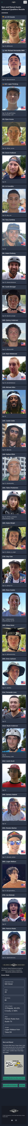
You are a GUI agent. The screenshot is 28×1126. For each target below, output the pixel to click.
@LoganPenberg (11, 113)
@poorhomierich (11, 79)
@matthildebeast (11, 382)
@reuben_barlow (11, 857)
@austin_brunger (11, 315)
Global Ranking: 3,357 (8, 114)
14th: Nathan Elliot (8, 454)
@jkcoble (9, 450)
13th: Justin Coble (8, 421)
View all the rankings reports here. (14, 971)
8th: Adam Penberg (8, 253)
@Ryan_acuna (10, 148)
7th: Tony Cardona (8, 220)
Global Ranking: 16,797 (8, 621)
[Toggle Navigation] (2, 2)
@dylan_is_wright (11, 552)
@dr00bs (9, 688)
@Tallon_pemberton (12, 517)
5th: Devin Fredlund (9, 153)
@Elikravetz (10, 46)
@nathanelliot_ (10, 483)
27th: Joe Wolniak (8, 895)
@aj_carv (9, 215)
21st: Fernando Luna (9, 692)
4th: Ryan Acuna (8, 119)
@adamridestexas (11, 282)
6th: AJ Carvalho (8, 186)
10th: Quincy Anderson (10, 320)
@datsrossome (10, 619)
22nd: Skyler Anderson (10, 726)
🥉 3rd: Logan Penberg (10, 84)
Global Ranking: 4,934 (8, 518)
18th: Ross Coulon (8, 590)
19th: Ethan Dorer (8, 625)
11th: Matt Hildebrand (9, 354)
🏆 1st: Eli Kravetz (8, 17)
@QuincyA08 (10, 349)
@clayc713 (9, 585)
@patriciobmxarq (11, 957)
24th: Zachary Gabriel (9, 794)
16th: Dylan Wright (8, 523)
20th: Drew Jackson (9, 659)
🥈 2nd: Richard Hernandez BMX (13, 50)
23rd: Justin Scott (8, 761)
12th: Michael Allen (8, 387)
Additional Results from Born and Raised (14, 1078)
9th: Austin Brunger (9, 287)
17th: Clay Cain (7, 556)
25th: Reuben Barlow (9, 828)
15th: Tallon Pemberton (10, 488)
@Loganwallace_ (11, 890)
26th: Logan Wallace (9, 861)
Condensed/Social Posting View (10, 1085)
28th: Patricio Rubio (9, 928)
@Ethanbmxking (11, 654)
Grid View (22, 1085)
